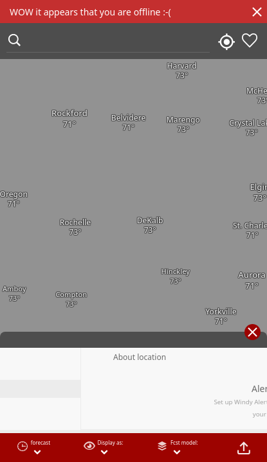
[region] (133, 231)
